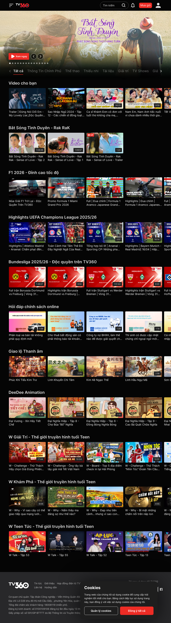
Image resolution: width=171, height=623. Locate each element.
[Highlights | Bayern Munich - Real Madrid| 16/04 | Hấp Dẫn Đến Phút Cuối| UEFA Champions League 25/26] (143, 237)
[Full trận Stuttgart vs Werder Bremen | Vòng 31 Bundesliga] (104, 282)
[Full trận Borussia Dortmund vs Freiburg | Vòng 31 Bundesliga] (27, 282)
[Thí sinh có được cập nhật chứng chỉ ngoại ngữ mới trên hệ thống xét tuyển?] (143, 326)
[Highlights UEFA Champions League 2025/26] (85, 217)
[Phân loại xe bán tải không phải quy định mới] (27, 326)
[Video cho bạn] (85, 83)
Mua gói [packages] (145, 5)
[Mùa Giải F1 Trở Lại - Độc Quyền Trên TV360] (27, 192)
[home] (22, 5)
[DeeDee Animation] (85, 392)
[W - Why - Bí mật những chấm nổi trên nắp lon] (143, 502)
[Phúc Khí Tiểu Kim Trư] (27, 369)
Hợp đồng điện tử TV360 (71, 583)
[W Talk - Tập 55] (66, 544)
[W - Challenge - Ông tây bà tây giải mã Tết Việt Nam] (66, 457)
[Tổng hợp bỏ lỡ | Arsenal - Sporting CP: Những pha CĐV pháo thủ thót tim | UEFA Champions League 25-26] (104, 237)
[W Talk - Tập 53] (27, 544)
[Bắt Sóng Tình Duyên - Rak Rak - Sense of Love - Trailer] (104, 148)
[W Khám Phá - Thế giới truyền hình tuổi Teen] (85, 482)
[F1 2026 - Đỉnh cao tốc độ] (85, 172)
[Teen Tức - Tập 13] (143, 544)
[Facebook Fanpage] (161, 589)
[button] (20, 72)
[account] (158, 5)
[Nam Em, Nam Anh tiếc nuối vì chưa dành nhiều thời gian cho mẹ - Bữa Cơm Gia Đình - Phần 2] (143, 103)
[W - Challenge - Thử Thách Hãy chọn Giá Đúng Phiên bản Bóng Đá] (27, 457)
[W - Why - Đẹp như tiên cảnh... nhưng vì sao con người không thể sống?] (104, 502)
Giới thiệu (49, 583)
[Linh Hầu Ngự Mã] (143, 369)
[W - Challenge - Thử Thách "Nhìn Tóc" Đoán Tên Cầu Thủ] (143, 457)
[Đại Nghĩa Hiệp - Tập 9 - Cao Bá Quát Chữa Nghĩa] (143, 412)
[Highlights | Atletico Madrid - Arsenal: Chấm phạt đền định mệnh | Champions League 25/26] (27, 237)
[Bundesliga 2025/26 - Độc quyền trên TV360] (85, 262)
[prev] (34, 56)
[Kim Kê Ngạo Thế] (104, 369)
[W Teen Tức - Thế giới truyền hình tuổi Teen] (85, 526)
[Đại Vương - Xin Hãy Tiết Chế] (27, 412)
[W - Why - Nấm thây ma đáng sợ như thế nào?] (66, 502)
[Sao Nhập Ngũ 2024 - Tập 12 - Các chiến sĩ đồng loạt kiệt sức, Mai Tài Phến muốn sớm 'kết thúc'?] (66, 103)
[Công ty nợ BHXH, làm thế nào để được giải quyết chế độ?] (104, 326)
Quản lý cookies (101, 610)
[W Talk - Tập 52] (104, 544)
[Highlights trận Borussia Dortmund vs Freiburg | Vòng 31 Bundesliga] (66, 282)
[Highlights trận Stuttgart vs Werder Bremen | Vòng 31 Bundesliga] (143, 282)
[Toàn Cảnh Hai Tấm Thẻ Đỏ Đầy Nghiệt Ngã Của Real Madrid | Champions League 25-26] (66, 237)
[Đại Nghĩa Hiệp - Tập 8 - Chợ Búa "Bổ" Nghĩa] (66, 412)
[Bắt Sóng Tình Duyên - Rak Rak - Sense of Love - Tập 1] (66, 148)
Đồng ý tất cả (136, 610)
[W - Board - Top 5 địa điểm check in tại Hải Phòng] (104, 457)
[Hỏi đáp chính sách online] (85, 306)
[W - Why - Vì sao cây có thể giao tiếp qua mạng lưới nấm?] (27, 502)
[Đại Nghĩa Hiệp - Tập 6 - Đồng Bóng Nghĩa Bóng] (104, 412)
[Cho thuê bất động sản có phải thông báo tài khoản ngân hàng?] (66, 326)
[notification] (133, 5)
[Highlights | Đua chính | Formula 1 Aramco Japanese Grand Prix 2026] (143, 192)
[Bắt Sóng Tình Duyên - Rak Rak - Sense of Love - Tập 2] (27, 148)
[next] (40, 56)
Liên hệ (38, 587)
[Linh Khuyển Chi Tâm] (66, 369)
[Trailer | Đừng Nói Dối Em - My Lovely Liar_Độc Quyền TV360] (27, 103)
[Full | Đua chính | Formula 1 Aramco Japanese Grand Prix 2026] (104, 192)
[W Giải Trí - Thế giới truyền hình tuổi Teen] (85, 437)
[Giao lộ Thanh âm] (85, 351)
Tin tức (38, 583)
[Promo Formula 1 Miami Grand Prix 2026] (66, 192)
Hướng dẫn (51, 587)
